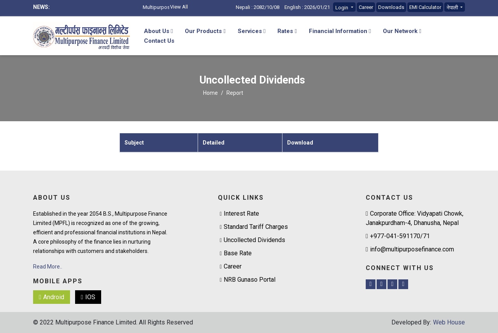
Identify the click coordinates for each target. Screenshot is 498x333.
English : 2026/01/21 (307, 7)
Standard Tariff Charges (256, 226)
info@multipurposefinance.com (410, 249)
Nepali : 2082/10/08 (257, 7)
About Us (158, 31)
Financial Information (340, 31)
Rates (286, 31)
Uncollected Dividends (254, 240)
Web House (449, 322)
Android (51, 297)
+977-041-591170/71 (398, 236)
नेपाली (453, 7)
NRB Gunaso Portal (249, 279)
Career (366, 7)
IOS (88, 297)
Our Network (402, 31)
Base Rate (238, 253)
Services (251, 31)
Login (342, 7)
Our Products (205, 31)
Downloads (391, 7)
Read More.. (47, 266)
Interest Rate (241, 213)
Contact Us (159, 40)
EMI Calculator (425, 7)
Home (210, 93)
